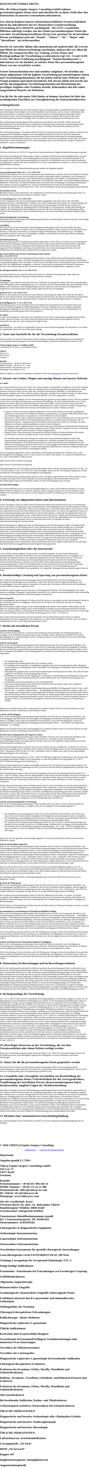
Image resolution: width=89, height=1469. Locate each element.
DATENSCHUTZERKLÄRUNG (52, 1150)
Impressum (56, 373)
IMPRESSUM (30, 1150)
